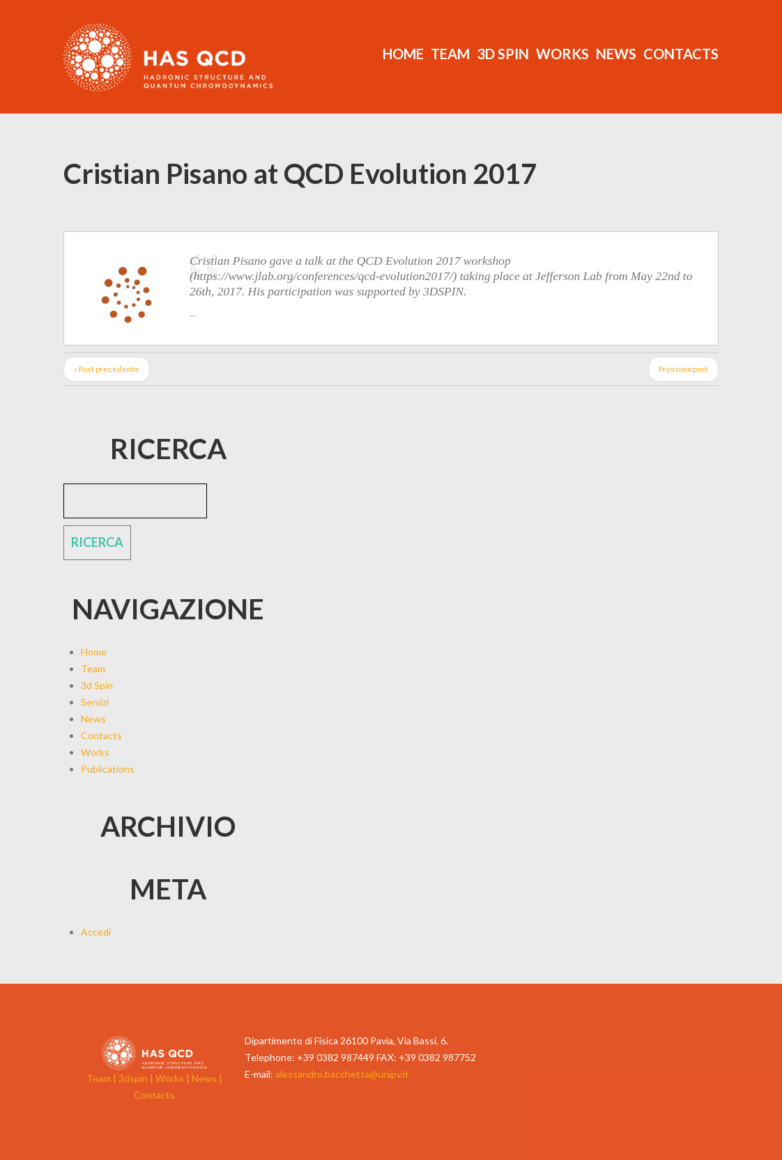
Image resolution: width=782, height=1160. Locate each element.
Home (403, 53)
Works (562, 53)
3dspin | (136, 1078)
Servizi (95, 702)
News (616, 53)
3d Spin (503, 53)
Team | (102, 1078)
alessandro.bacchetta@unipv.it (342, 1074)
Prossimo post (683, 368)
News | (207, 1078)
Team (450, 53)
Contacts (681, 53)
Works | (173, 1078)
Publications (108, 769)
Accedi (96, 932)
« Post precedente (106, 368)
